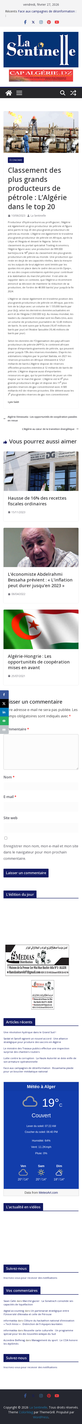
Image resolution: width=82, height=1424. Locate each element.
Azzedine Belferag (14, 1340)
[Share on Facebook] (4, 694)
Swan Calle (9, 1301)
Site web (10, 817)
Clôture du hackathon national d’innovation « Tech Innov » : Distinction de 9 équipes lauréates (38, 1322)
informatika (10, 1320)
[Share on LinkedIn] (4, 712)
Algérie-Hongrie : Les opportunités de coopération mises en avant (39, 661)
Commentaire (16, 729)
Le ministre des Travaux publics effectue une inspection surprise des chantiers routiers (36, 1050)
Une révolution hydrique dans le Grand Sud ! (29, 1032)
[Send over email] (4, 720)
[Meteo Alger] (41, 1166)
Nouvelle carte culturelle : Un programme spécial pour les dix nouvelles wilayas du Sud (38, 1332)
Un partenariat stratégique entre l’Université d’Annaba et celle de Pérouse (36, 1312)
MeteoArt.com (48, 1192)
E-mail (9, 796)
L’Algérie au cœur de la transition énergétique (50, 429)
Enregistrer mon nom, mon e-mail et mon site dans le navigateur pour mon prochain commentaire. (40, 852)
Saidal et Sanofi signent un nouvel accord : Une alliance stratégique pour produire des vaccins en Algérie (35, 1040)
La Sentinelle (38, 215)
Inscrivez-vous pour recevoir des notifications (30, 1277)
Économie (16, 160)
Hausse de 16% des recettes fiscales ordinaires (37, 501)
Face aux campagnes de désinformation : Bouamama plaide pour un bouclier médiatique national (38, 1069)
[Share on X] (4, 703)
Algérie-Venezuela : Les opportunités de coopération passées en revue (40, 418)
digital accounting (13, 1310)
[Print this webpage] (4, 729)
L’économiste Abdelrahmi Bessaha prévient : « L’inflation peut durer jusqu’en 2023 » (40, 579)
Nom (9, 777)
